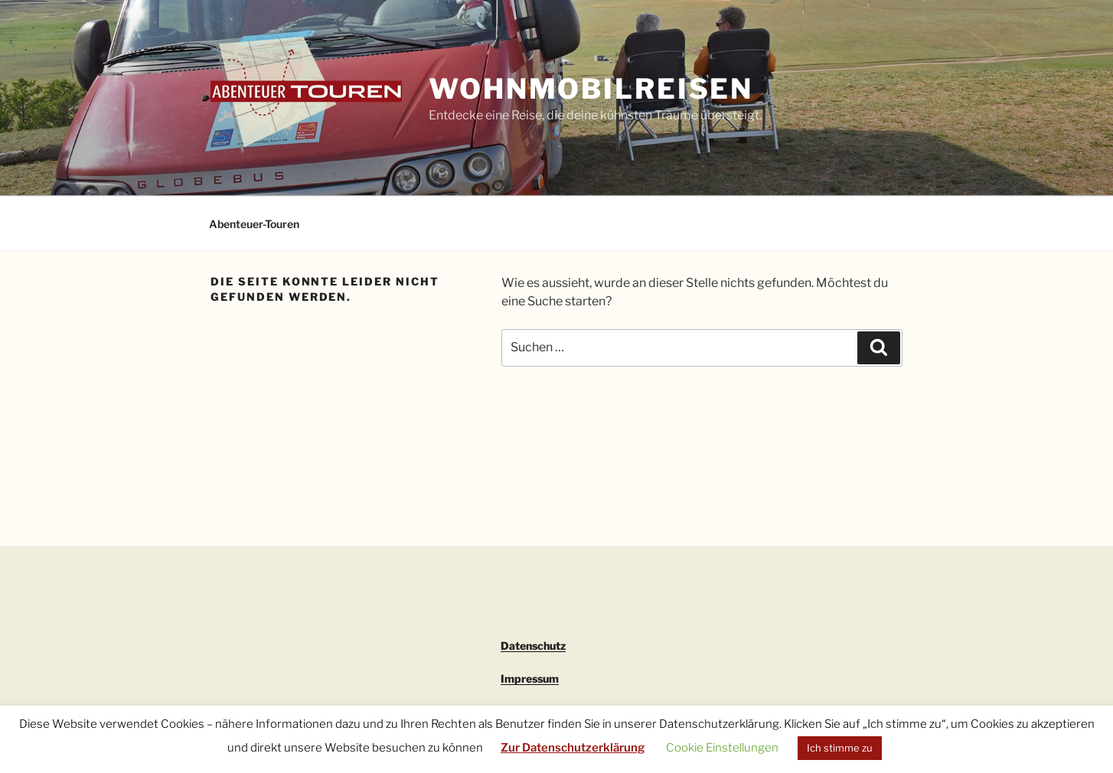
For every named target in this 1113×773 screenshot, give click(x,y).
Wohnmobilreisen (591, 89)
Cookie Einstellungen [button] (722, 748)
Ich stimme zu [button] (840, 748)
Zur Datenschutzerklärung (573, 748)
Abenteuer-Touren (254, 223)
